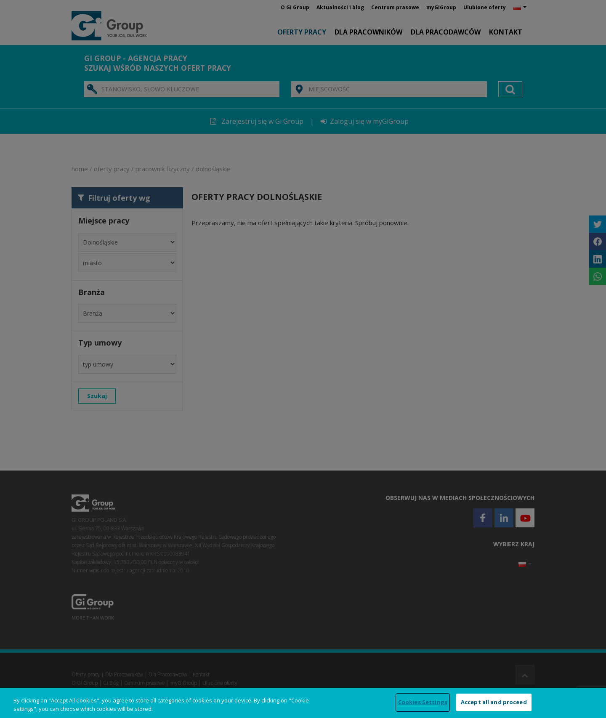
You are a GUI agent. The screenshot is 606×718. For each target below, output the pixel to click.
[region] (303, 703)
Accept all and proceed (494, 702)
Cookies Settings (422, 702)
